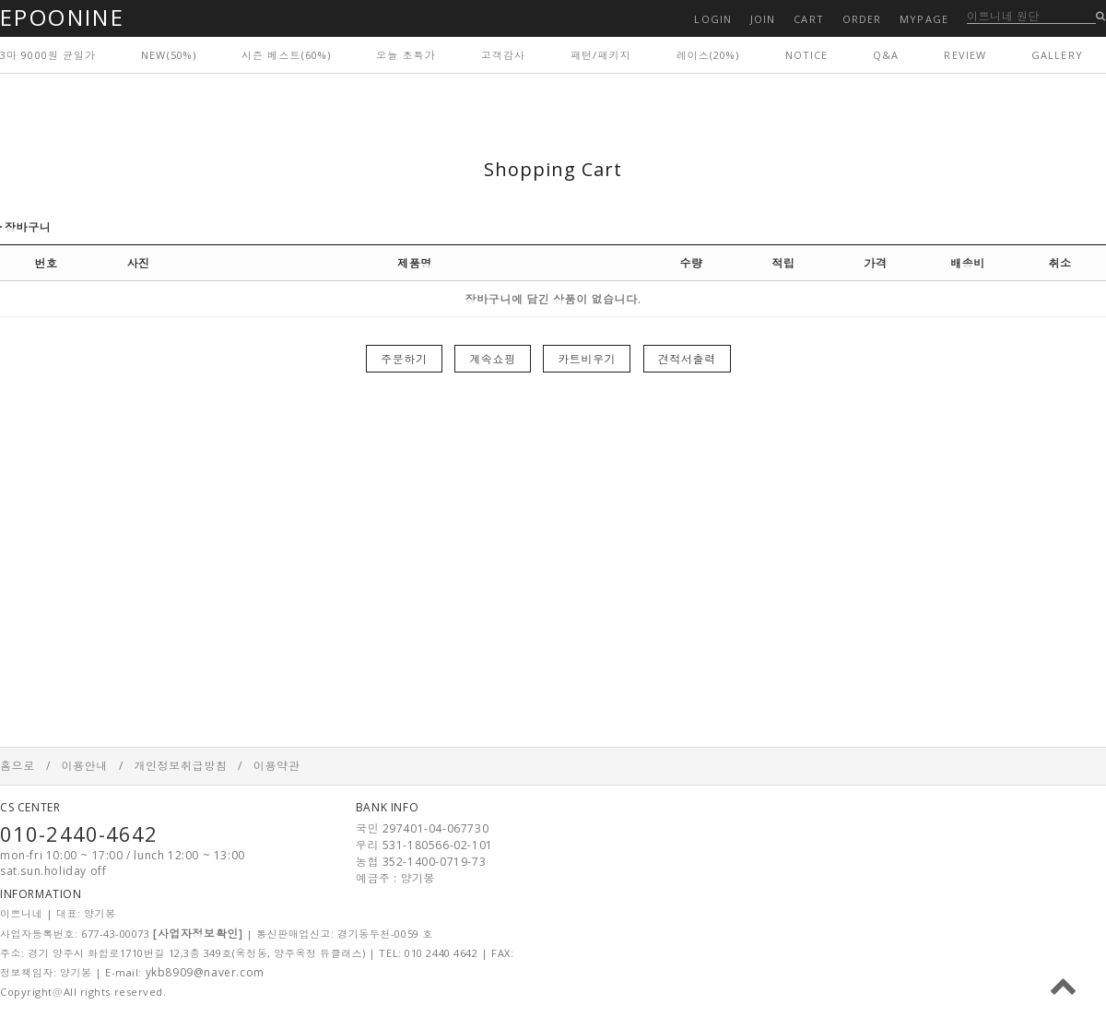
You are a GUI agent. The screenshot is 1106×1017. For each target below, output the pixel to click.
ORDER (862, 19)
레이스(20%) (708, 55)
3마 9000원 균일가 (48, 55)
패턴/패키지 (601, 55)
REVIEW (965, 55)
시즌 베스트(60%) (286, 55)
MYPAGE (924, 19)
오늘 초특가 (406, 55)
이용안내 (84, 766)
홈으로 (17, 766)
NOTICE (807, 55)
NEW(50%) (168, 55)
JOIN (762, 19)
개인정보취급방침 (180, 766)
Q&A (886, 55)
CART (808, 19)
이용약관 (276, 766)
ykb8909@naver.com (205, 972)
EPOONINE (62, 17)
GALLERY (1057, 55)
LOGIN (713, 19)
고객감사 (503, 55)
